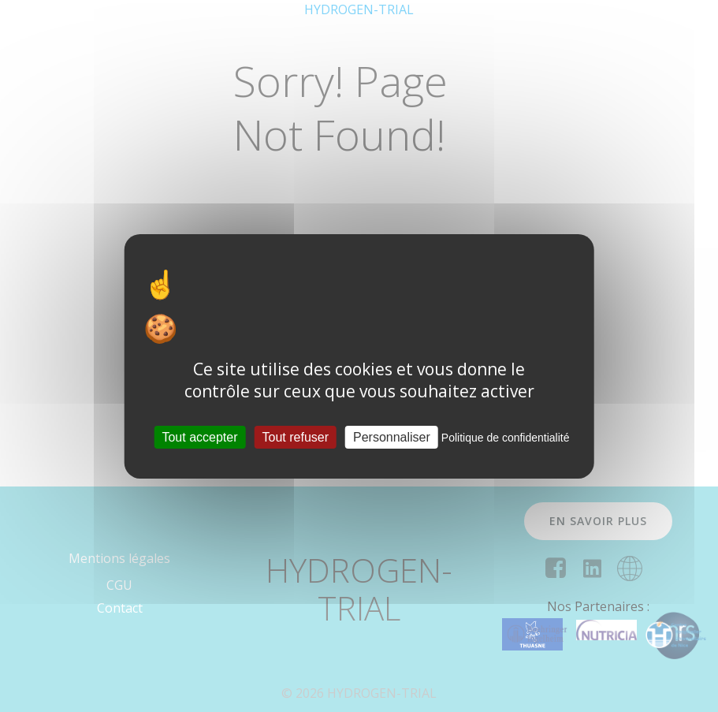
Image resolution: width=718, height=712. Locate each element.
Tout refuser (295, 436)
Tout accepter (199, 436)
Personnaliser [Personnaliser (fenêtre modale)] (391, 436)
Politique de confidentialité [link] (505, 437)
